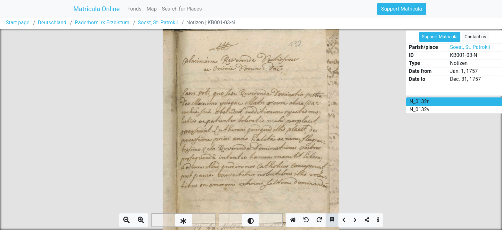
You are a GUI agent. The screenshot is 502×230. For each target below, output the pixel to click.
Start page (17, 22)
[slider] (183, 220)
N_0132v (419, 109)
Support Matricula (401, 9)
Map (152, 9)
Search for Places (182, 9)
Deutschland (52, 22)
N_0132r (419, 101)
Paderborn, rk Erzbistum (102, 22)
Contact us (475, 36)
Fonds (134, 9)
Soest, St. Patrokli (158, 22)
